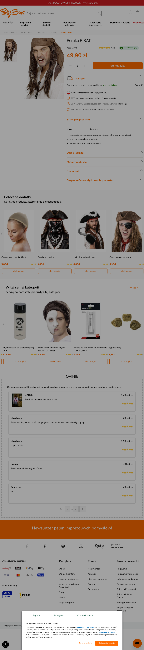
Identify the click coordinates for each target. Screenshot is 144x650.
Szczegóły (58, 615)
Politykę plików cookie (106, 632)
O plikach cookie (85, 615)
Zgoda (36, 615)
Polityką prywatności (85, 627)
